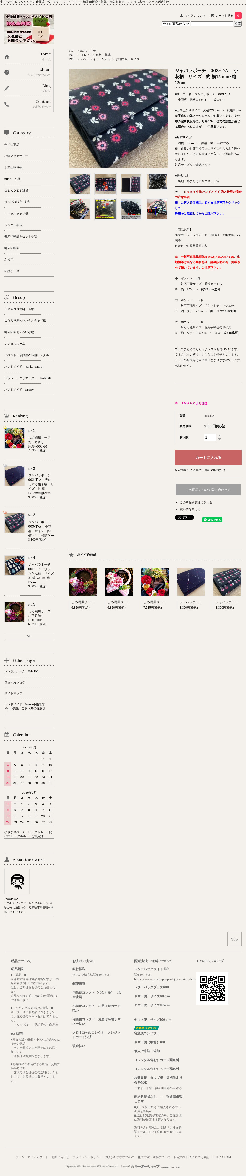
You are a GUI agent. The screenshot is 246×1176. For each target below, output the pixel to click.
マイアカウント (195, 15)
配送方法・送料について (154, 1157)
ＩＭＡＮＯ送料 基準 (96, 55)
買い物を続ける (190, 509)
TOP (72, 50)
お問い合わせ (60, 1157)
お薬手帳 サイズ (128, 59)
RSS (215, 1157)
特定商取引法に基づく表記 (191, 1157)
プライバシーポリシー (87, 1157)
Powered (150, 1166)
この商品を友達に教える (196, 502)
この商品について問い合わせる (208, 490)
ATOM (226, 1157)
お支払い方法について (120, 1157)
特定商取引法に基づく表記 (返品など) (200, 470)
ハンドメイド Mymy (95, 59)
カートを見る (229, 15)
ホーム (19, 1157)
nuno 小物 (88, 50)
